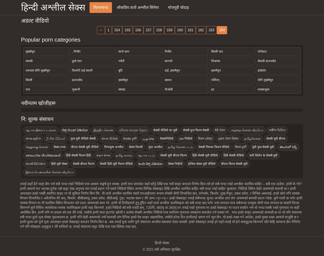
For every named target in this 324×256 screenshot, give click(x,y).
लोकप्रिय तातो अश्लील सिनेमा (138, 7)
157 (149, 30)
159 (169, 30)
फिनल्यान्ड (100, 7)
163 (211, 30)
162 (201, 30)
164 (222, 30)
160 (180, 30)
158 (159, 30)
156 (138, 30)
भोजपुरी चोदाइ (178, 7)
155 (127, 30)
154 (117, 30)
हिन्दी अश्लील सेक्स (53, 7)
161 (191, 30)
